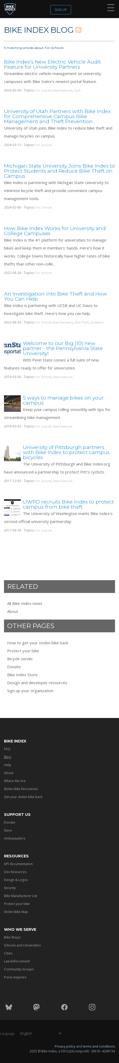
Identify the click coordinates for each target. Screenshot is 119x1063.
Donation (97, 322)
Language (7, 1033)
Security (10, 888)
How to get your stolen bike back (37, 642)
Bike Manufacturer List (20, 896)
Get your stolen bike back (23, 797)
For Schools (43, 90)
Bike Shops (12, 937)
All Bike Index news (24, 603)
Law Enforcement (17, 961)
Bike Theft (82, 322)
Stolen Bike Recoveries (21, 789)
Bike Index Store (22, 674)
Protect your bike (23, 650)
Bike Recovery (63, 322)
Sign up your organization (30, 690)
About (12, 611)
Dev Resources (15, 872)
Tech (77, 90)
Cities (8, 953)
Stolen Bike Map (16, 912)
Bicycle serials (20, 658)
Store (8, 830)
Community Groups (19, 969)
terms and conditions (99, 1046)
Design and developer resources (37, 682)
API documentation (18, 864)
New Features (62, 90)
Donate (14, 666)
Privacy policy (65, 1046)
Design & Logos (16, 880)
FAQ (7, 749)
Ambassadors (14, 838)
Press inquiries (15, 977)
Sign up (61, 9)
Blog (7, 757)
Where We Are (15, 781)
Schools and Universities (22, 945)
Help (7, 765)
